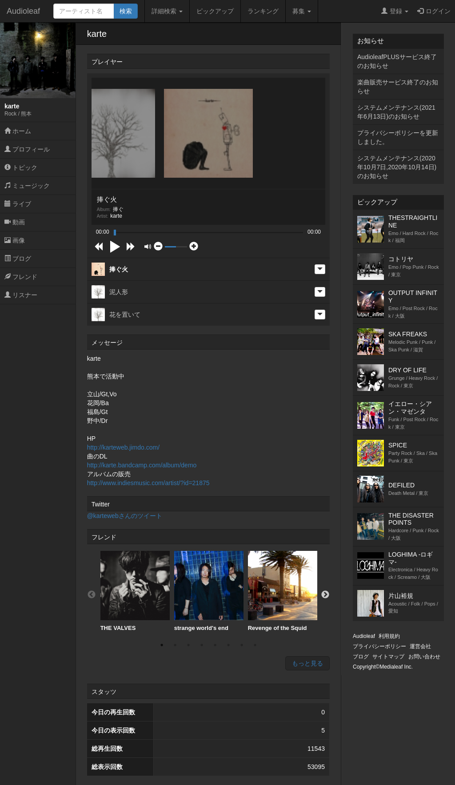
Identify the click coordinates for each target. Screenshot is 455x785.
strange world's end (208, 591)
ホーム (17, 131)
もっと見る (307, 663)
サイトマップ (388, 657)
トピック (20, 167)
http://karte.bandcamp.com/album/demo (142, 465)
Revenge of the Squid (282, 591)
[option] (135, 591)
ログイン (434, 11)
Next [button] (325, 594)
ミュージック (27, 185)
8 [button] (255, 645)
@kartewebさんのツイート (124, 515)
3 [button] (188, 645)
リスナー (20, 295)
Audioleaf (23, 11)
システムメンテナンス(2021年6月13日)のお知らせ (396, 112)
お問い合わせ (424, 657)
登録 (394, 11)
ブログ (17, 258)
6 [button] (228, 645)
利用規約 (389, 636)
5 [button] (215, 645)
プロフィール (27, 149)
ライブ (17, 203)
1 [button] (161, 645)
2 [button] (175, 645)
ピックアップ (215, 11)
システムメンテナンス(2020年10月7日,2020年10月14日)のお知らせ (396, 167)
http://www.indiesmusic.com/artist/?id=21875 (148, 482)
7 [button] (241, 645)
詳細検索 (167, 11)
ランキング (263, 11)
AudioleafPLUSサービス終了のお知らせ (397, 61)
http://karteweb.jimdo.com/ (123, 447)
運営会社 (420, 646)
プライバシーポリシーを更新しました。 (397, 137)
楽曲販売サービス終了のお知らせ (397, 87)
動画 (14, 222)
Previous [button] (91, 594)
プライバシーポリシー (379, 646)
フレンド (20, 276)
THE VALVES (135, 591)
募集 (301, 11)
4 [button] (201, 645)
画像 (14, 240)
